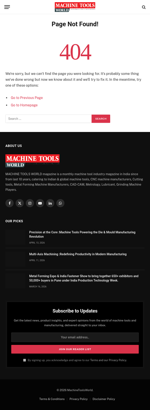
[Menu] (7, 7)
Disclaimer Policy (104, 399)
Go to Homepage (24, 105)
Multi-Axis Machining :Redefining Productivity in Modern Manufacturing (78, 254)
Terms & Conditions (52, 399)
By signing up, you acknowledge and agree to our (75, 360)
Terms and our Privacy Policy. (108, 360)
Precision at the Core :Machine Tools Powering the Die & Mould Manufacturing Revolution (82, 234)
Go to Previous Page (27, 98)
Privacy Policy (78, 399)
